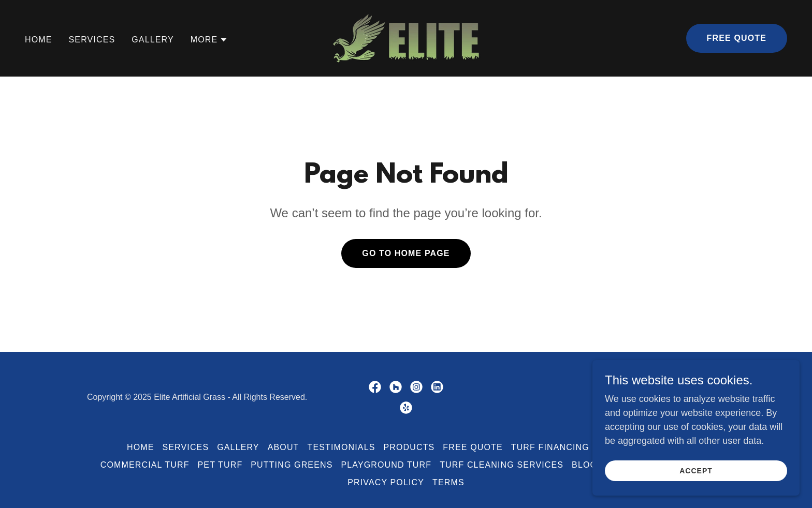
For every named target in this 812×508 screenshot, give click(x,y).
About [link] (283, 447)
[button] (209, 40)
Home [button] (140, 447)
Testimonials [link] (341, 447)
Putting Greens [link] (291, 464)
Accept (696, 478)
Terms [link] (448, 482)
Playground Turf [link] (386, 464)
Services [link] (92, 39)
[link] (406, 38)
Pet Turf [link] (220, 464)
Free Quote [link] (472, 447)
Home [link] (38, 39)
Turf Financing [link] (550, 447)
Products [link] (408, 447)
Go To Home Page (406, 253)
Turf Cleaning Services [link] (501, 464)
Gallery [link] (152, 39)
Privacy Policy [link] (385, 482)
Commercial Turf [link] (145, 464)
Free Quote (736, 38)
